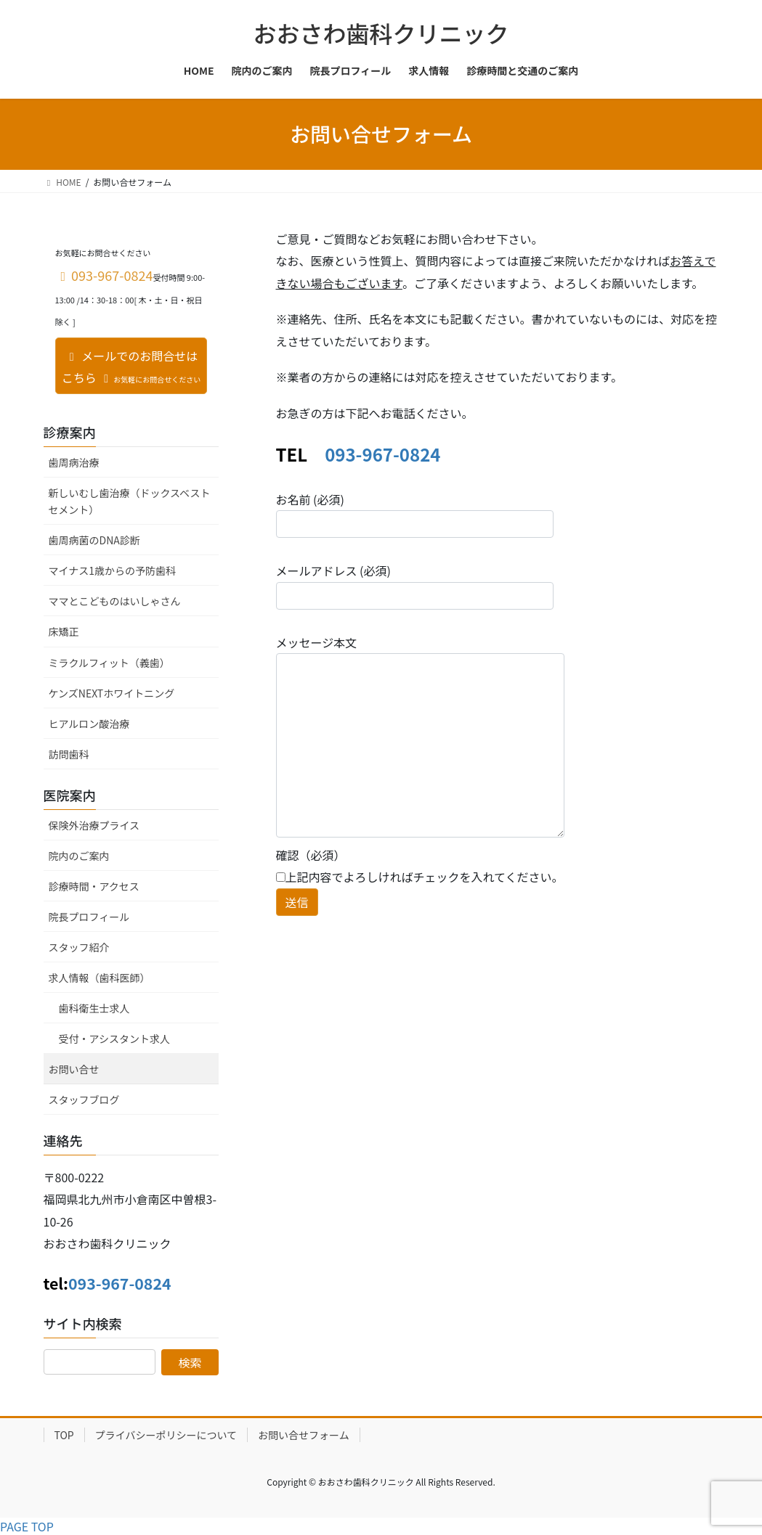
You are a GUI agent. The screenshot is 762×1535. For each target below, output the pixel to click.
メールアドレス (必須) (415, 585)
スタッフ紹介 (79, 947)
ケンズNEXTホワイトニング (112, 693)
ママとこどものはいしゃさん (115, 601)
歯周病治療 (74, 462)
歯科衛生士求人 (94, 1008)
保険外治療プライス (94, 825)
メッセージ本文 (420, 736)
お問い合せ (74, 1069)
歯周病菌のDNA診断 (94, 540)
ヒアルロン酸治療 (89, 723)
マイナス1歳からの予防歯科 (113, 570)
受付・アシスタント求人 (114, 1038)
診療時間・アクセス (94, 886)
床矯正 (64, 631)
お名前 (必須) (415, 514)
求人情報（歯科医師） (99, 977)
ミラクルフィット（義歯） (109, 662)
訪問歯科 (69, 754)
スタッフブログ (84, 1099)
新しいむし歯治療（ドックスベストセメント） (130, 501)
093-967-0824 (382, 454)
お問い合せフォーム (303, 1435)
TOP (64, 1435)
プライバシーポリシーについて (166, 1435)
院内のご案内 (79, 855)
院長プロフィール (89, 916)
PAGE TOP (27, 1526)
